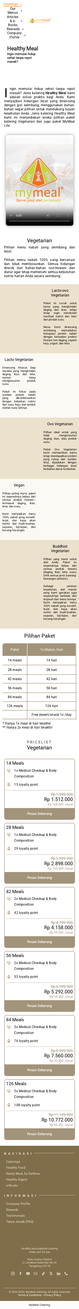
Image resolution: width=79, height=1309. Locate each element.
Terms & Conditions (30, 1295)
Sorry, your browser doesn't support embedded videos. (39, 180)
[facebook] (20, 1273)
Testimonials (15, 1216)
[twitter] (51, 1273)
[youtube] (28, 1273)
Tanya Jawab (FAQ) (20, 1222)
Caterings (13, 1162)
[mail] (35, 1273)
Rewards (12, 1210)
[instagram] (13, 1273)
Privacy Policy (52, 1295)
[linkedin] (58, 1273)
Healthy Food (15, 1168)
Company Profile (18, 1204)
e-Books (12, 1185)
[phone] (66, 1273)
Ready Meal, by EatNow (23, 1174)
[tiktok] (43, 1273)
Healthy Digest (16, 1179)
